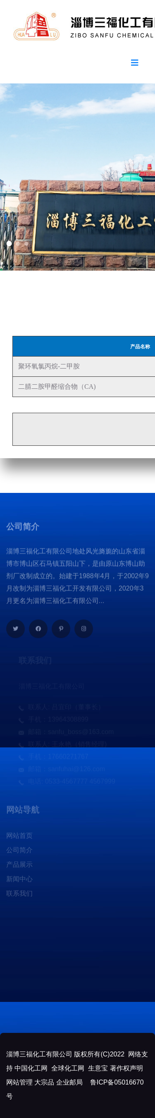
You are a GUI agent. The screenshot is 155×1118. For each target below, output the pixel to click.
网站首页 (19, 837)
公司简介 (19, 851)
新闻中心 (19, 880)
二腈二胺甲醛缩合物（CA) (56, 386)
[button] (9, 243)
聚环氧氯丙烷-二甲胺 (48, 366)
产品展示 (19, 866)
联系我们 (19, 895)
